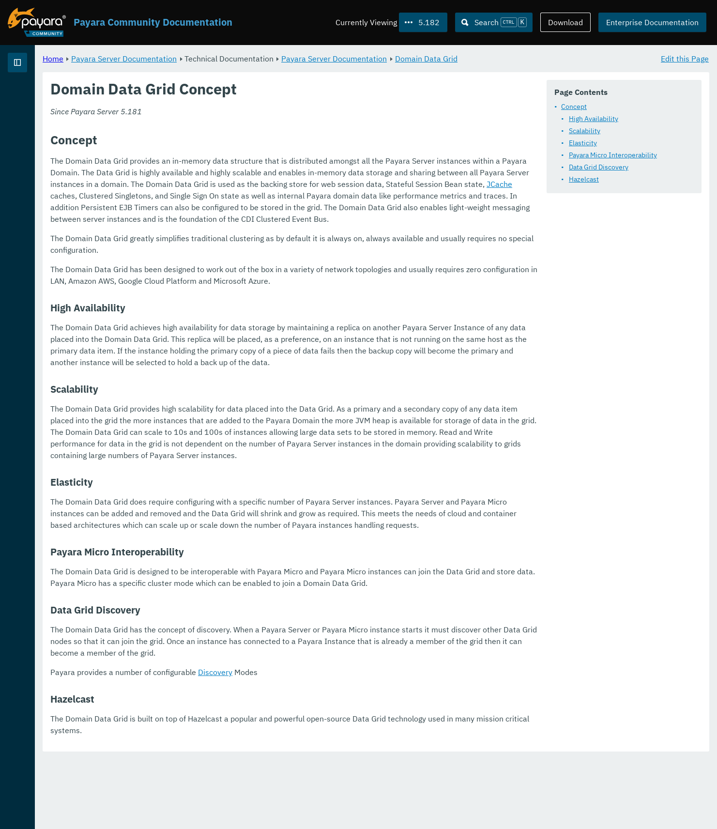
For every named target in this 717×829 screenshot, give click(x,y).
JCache (524, 195)
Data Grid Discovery (598, 167)
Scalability (584, 130)
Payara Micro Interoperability (613, 155)
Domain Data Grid (547, 58)
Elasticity (583, 142)
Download (565, 22)
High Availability (593, 118)
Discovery (336, 742)
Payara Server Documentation (244, 58)
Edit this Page (685, 58)
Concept (574, 106)
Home (173, 58)
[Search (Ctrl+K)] (494, 22)
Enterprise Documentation (652, 22)
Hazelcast (584, 179)
